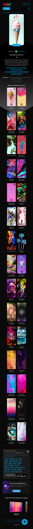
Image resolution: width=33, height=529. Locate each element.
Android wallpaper (13, 454)
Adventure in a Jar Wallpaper (21, 347)
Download (16, 45)
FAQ (21, 521)
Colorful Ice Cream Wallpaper (21, 108)
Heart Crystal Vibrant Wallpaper (21, 275)
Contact (5, 520)
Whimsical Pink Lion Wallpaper (11, 323)
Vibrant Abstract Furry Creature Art (21, 156)
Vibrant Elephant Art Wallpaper (22, 132)
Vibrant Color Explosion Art (11, 371)
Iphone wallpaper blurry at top (16, 73)
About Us (10, 520)
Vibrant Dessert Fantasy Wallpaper (11, 132)
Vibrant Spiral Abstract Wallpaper (21, 323)
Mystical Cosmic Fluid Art (22, 371)
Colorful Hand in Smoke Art (11, 180)
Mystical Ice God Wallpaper (11, 228)
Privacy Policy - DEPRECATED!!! (13, 521)
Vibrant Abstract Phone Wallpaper (21, 180)
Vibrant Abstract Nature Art (22, 204)
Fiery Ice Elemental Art (11, 251)
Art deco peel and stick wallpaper (16, 69)
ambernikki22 (20, 51)
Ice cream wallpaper (16, 12)
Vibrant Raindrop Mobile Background (11, 419)
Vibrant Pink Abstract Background (21, 395)
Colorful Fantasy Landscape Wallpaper (11, 275)
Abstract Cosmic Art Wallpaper (11, 443)
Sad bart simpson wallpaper (23, 71)
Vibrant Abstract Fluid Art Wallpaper (11, 395)
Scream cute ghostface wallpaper (11, 71)
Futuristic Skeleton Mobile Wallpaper (11, 204)
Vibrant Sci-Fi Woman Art (11, 299)
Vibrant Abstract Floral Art (22, 252)
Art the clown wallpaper (22, 67)
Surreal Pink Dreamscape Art (22, 228)
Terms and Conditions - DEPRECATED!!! (20, 520)
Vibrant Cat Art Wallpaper (11, 347)
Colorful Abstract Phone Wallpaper (21, 443)
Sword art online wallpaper (12, 67)
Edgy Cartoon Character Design (21, 419)
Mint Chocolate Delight (11, 155)
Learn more (16, 491)
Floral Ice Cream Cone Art (11, 108)
